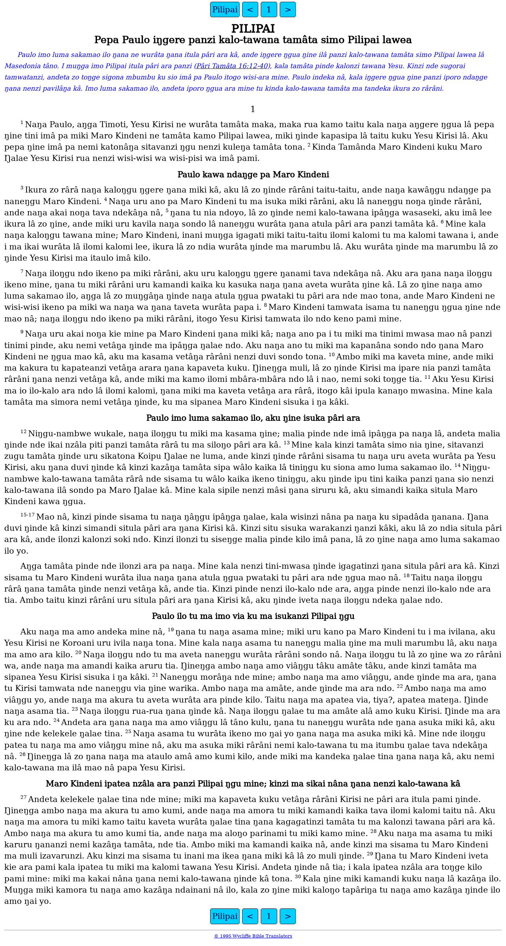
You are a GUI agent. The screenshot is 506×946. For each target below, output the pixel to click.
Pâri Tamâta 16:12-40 (231, 66)
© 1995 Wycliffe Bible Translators (253, 936)
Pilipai (225, 9)
